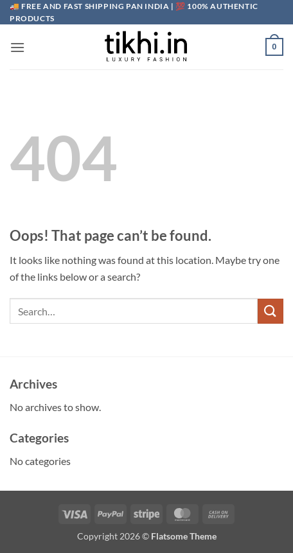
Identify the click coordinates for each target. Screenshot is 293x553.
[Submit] (270, 311)
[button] (17, 47)
